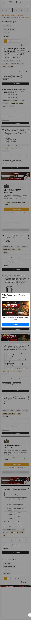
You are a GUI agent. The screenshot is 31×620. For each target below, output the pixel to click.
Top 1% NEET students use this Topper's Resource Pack (15, 318)
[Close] (28, 295)
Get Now (15, 324)
